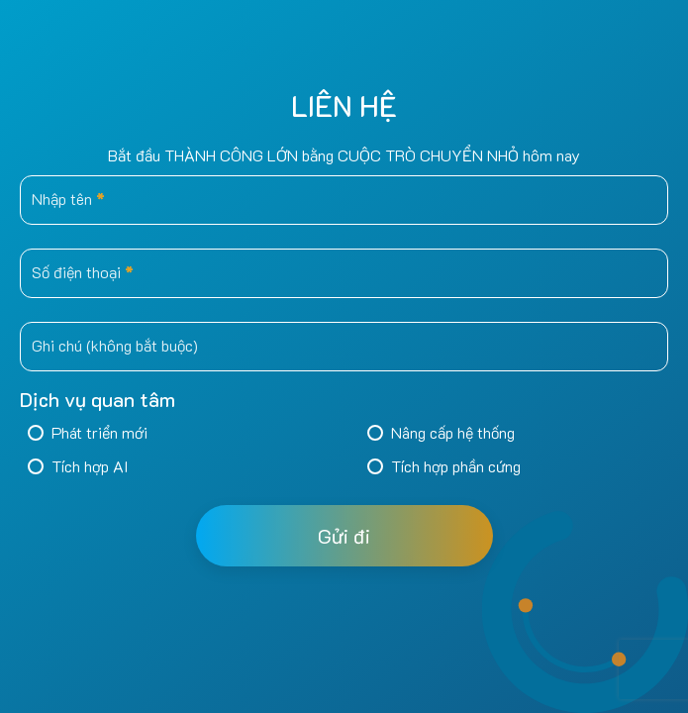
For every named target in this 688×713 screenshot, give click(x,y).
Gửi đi (344, 536)
